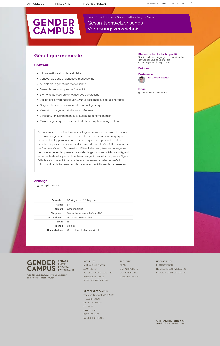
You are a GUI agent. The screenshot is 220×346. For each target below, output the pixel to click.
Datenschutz (91, 314)
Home (91, 17)
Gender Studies (75, 209)
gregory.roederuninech (152, 92)
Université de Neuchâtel (79, 217)
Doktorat (144, 68)
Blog (123, 265)
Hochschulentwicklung (171, 269)
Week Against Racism (95, 280)
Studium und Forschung (129, 17)
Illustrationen (92, 302)
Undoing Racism (129, 276)
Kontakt (88, 306)
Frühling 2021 (89, 200)
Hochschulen (94, 3)
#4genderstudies (93, 276)
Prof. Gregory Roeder (158, 77)
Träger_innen (91, 299)
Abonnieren (90, 269)
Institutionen (164, 265)
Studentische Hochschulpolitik (157, 54)
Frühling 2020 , (75, 200)
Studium (151, 17)
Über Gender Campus (155, 4)
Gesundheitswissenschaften (81, 213)
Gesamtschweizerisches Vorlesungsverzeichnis (115, 26)
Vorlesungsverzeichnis (97, 272)
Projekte (62, 3)
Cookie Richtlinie (93, 318)
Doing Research (129, 272)
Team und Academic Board (98, 295)
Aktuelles (35, 3)
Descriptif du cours (49, 185)
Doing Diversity (129, 269)
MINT (99, 213)
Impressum (89, 310)
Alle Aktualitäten (94, 265)
